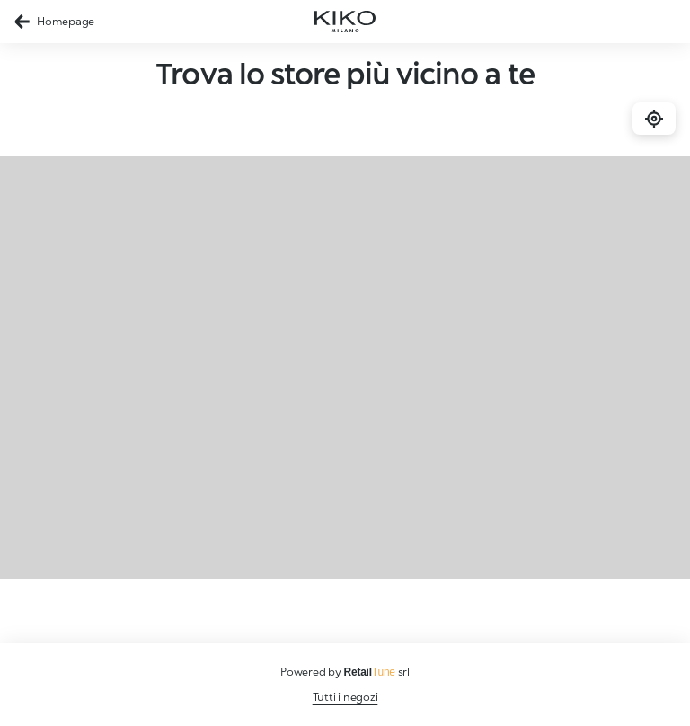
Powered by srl (345, 671)
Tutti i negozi (345, 697)
